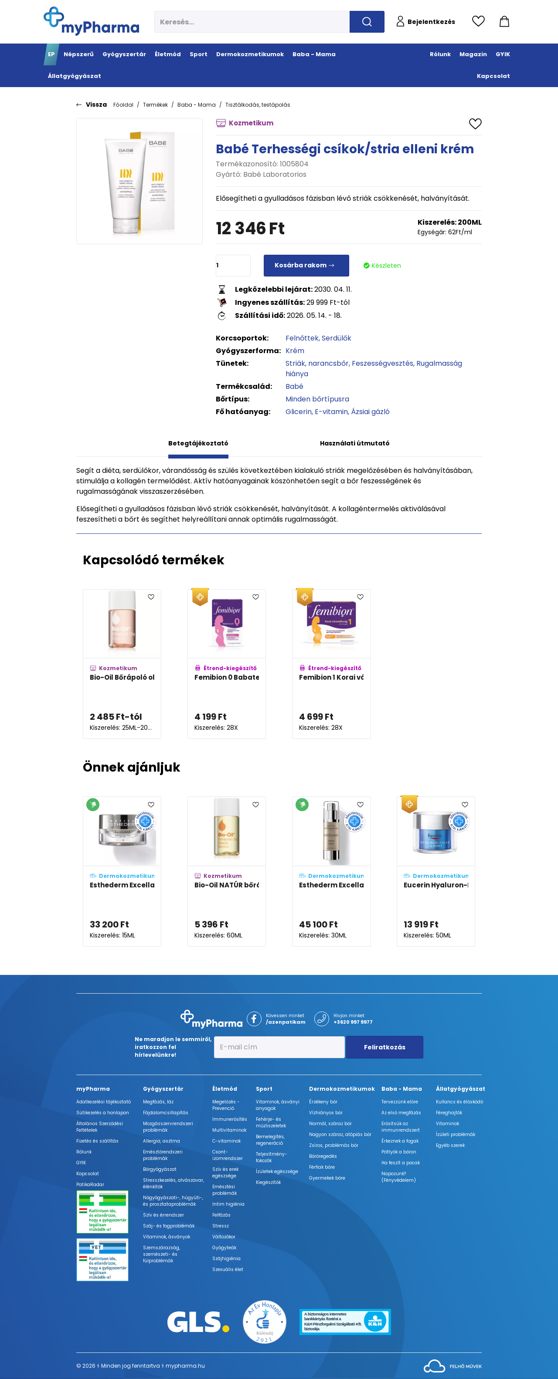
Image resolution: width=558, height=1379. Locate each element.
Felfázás (221, 1215)
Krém (295, 351)
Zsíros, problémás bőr (333, 1145)
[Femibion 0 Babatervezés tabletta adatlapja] (226, 664)
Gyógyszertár (163, 1088)
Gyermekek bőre (327, 1178)
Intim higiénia (228, 1204)
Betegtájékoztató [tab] (198, 443)
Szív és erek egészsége (225, 1172)
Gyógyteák (224, 1247)
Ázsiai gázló (370, 412)
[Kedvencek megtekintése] (480, 22)
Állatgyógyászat (460, 1088)
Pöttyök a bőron (398, 1152)
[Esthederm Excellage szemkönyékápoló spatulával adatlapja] (122, 871)
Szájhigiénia (226, 1258)
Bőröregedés (323, 1156)
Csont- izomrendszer (227, 1155)
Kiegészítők (268, 1182)
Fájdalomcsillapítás (165, 1112)
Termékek (155, 104)
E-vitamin (331, 412)
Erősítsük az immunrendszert (400, 1126)
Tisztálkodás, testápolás (257, 104)
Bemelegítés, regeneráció (270, 1139)
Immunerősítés (229, 1119)
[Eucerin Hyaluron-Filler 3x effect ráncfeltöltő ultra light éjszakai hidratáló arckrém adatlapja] (436, 871)
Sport (264, 1088)
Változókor (223, 1237)
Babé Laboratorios (274, 174)
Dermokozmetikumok (342, 1088)
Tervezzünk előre (399, 1102)
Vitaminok (447, 1123)
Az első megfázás (401, 1112)
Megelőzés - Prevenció (226, 1105)
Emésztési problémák (224, 1190)
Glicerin (299, 412)
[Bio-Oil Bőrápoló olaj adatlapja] (122, 664)
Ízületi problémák (455, 1134)
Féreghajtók (449, 1112)
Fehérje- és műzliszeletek (271, 1122)
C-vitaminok (226, 1141)
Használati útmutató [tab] (355, 443)
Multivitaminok (229, 1130)
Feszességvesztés (382, 363)
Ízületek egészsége (277, 1171)
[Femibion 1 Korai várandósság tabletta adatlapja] (331, 664)
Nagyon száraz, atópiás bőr (340, 1134)
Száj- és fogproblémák (168, 1226)
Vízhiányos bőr (326, 1112)
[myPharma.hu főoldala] (91, 21)
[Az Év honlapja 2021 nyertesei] (264, 1321)
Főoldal (123, 104)
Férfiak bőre (322, 1167)
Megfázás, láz (158, 1102)
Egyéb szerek (450, 1145)
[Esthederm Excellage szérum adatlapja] (331, 871)
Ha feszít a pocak (400, 1163)
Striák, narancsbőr (317, 363)
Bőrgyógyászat (160, 1169)
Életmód (224, 1088)
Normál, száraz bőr (330, 1123)
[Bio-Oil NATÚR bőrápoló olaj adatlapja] (226, 871)
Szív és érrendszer (163, 1215)
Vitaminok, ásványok (166, 1237)
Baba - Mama (196, 104)
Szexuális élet (227, 1269)
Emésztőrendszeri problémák (163, 1155)
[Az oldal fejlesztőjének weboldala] (453, 1365)
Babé (294, 386)
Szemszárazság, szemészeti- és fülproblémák (161, 1254)
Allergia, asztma (161, 1141)
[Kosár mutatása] (504, 22)
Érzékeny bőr (323, 1102)
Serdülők (336, 338)
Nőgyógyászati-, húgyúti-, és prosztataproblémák (173, 1200)
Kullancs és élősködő (459, 1102)
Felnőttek (302, 338)
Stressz (220, 1226)
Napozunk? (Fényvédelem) (398, 1176)
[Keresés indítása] (367, 22)
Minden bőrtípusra (317, 399)
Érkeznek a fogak (399, 1141)
